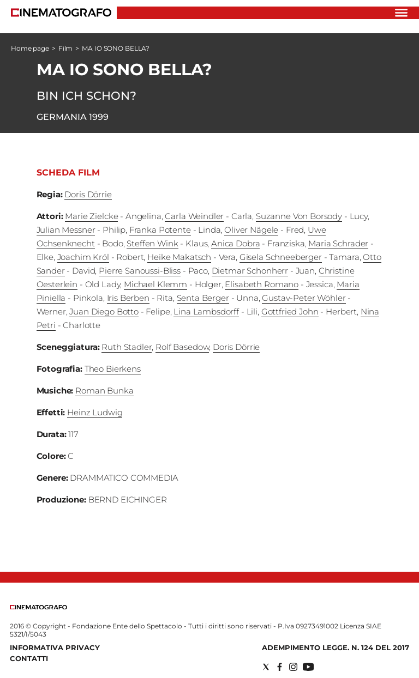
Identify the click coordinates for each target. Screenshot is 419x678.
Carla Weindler (194, 216)
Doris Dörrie (87, 194)
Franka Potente (160, 230)
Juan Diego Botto (104, 311)
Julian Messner (66, 230)
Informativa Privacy (55, 647)
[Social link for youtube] (308, 667)
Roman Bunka (104, 390)
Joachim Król (83, 257)
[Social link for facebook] (280, 667)
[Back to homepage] (38, 607)
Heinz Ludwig (94, 412)
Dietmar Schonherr (250, 270)
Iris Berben (128, 298)
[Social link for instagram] (293, 667)
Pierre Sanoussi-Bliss (140, 270)
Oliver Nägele (251, 230)
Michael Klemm (155, 284)
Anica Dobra (235, 243)
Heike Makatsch (179, 257)
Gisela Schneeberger (281, 257)
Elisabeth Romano (261, 284)
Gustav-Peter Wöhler (303, 298)
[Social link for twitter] (266, 667)
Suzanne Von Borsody (299, 216)
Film (65, 48)
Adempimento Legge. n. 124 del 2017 (335, 647)
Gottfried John (290, 311)
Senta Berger (203, 298)
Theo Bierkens (113, 369)
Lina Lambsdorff (206, 311)
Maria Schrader (338, 243)
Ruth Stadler (126, 347)
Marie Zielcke (91, 216)
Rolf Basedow (182, 347)
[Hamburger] (401, 13)
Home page (30, 48)
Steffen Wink (152, 243)
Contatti (29, 658)
